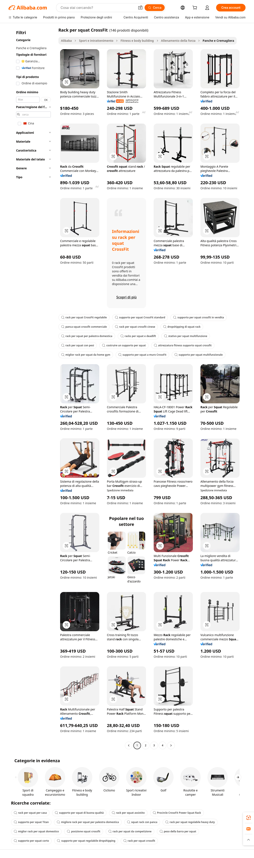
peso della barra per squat (178, 831)
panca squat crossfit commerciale (84, 327)
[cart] (195, 8)
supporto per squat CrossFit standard (140, 317)
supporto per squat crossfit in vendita (198, 317)
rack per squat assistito (128, 813)
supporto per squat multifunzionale (198, 355)
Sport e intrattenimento (96, 41)
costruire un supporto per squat (124, 345)
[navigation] (32, 388)
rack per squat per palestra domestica (86, 336)
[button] (140, 7)
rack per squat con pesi (77, 345)
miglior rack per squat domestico (36, 831)
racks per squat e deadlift (138, 336)
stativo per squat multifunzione (185, 336)
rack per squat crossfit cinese (135, 327)
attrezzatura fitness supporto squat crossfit (183, 345)
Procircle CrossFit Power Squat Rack (177, 813)
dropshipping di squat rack (181, 327)
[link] (248, 817)
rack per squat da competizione (130, 831)
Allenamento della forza (178, 41)
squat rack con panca (142, 822)
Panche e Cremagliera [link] (218, 41)
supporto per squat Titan (31, 822)
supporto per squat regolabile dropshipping (86, 841)
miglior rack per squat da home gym (85, 355)
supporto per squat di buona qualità (79, 813)
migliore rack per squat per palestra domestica (88, 822)
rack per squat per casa (30, 813)
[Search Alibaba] (97, 7)
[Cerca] (155, 7)
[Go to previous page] (129, 745)
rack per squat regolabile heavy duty (190, 822)
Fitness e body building (137, 41)
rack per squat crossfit (139, 841)
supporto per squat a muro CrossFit (142, 355)
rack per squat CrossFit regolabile (84, 317)
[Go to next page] (171, 745)
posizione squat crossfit (83, 831)
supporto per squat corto (31, 841)
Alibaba (66, 41)
